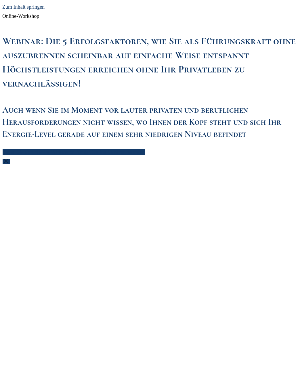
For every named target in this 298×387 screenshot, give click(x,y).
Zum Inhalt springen (23, 7)
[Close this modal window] (6, 161)
